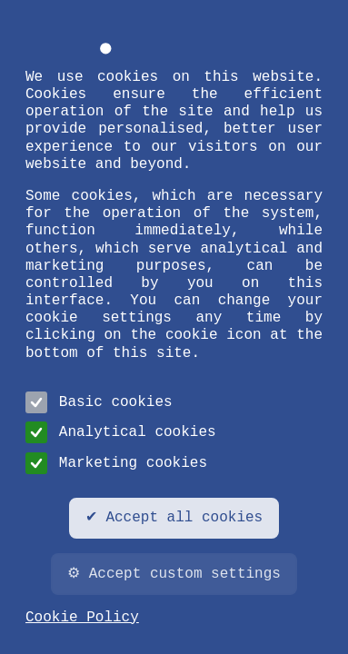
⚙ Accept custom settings (174, 574)
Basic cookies (99, 402)
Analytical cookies (120, 432)
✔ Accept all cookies (174, 518)
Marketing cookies (116, 463)
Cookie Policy (82, 617)
